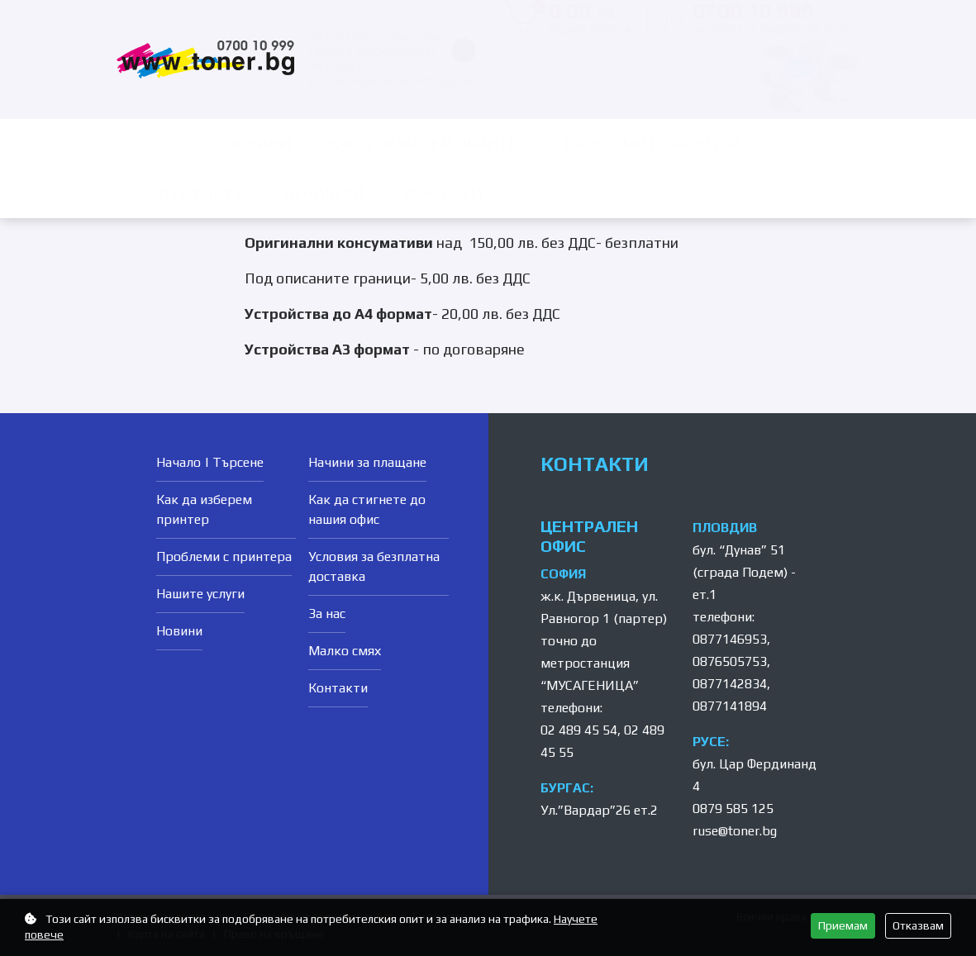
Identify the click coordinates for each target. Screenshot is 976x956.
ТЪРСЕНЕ (155, 143)
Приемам (843, 925)
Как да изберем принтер (427, 143)
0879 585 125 (733, 808)
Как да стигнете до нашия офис (367, 509)
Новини (258, 143)
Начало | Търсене (210, 462)
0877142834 (730, 684)
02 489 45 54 (578, 730)
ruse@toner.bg (735, 831)
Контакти (442, 193)
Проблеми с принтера (653, 143)
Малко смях (344, 651)
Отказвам (918, 925)
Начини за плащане (367, 462)
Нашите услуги (184, 193)
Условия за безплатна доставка (374, 566)
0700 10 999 (770, 18)
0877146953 (730, 639)
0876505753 (730, 661)
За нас (326, 613)
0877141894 (730, 706)
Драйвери (324, 193)
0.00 (581, 18)
